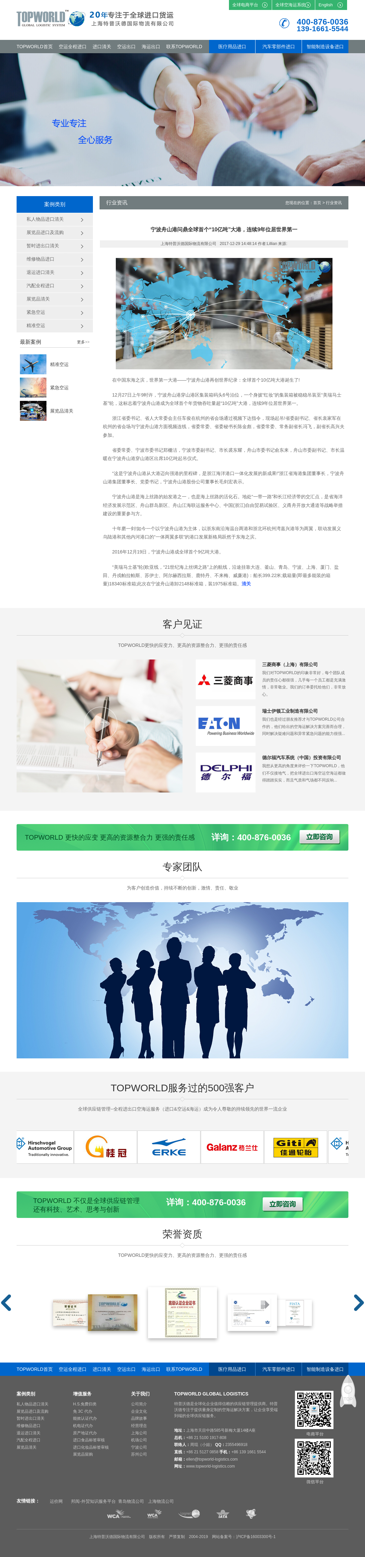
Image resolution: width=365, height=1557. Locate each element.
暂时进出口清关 (30, 1418)
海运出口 (151, 46)
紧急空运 (59, 387)
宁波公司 (139, 1447)
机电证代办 (83, 1425)
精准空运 (59, 364)
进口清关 (102, 46)
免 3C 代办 (82, 1411)
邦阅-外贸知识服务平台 (93, 1501)
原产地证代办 (85, 1433)
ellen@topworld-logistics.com (212, 1459)
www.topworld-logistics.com (210, 1466)
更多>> (83, 342)
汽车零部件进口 (278, 46)
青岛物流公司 (131, 1501)
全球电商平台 (245, 4)
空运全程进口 (73, 46)
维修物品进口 (28, 1425)
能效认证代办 (85, 1418)
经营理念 (139, 1425)
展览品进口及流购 (32, 1411)
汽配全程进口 (28, 1440)
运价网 (56, 1501)
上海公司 (139, 1433)
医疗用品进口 (232, 46)
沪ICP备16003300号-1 (256, 1536)
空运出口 (126, 46)
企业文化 (139, 1411)
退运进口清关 (28, 1433)
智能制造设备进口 (325, 46)
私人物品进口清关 (32, 1404)
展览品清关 (61, 411)
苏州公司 (139, 1454)
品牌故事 (139, 1418)
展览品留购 (83, 1454)
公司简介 (139, 1404)
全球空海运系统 (290, 4)
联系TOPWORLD (184, 46)
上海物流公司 (161, 1501)
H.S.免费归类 (85, 1404)
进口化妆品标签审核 (91, 1447)
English (326, 4)
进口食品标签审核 (89, 1440)
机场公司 (139, 1440)
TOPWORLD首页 (35, 46)
